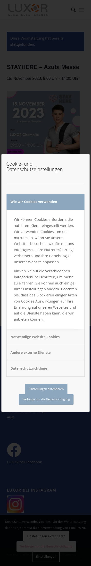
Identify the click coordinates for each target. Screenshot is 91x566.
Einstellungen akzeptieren (46, 389)
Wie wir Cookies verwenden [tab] (33, 201)
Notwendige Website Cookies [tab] (35, 336)
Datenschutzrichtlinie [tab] (28, 368)
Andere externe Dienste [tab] (30, 352)
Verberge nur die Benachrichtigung (46, 399)
